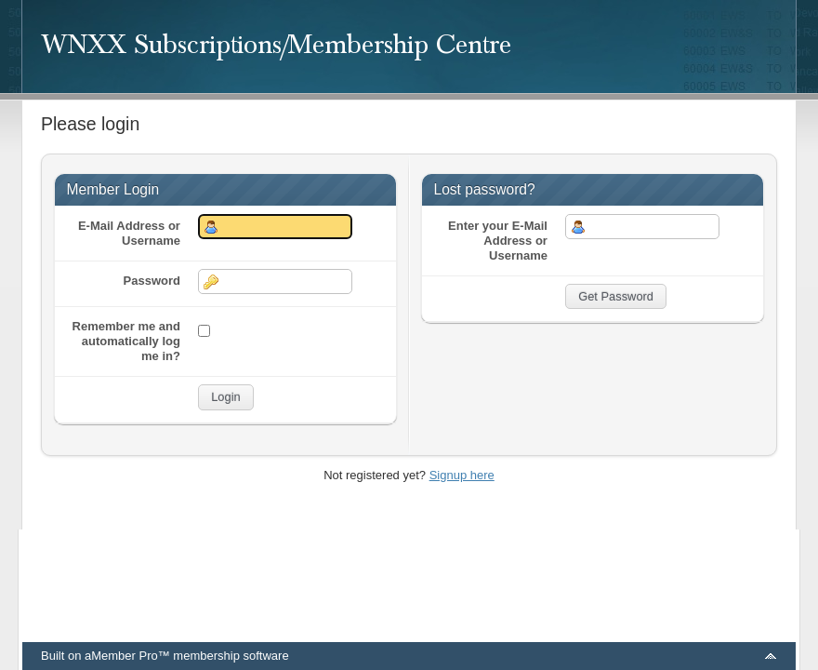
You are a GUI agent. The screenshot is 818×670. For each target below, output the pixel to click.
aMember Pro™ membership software (187, 656)
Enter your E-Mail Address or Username (498, 240)
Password (152, 281)
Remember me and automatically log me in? (126, 341)
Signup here (462, 475)
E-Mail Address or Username (129, 233)
